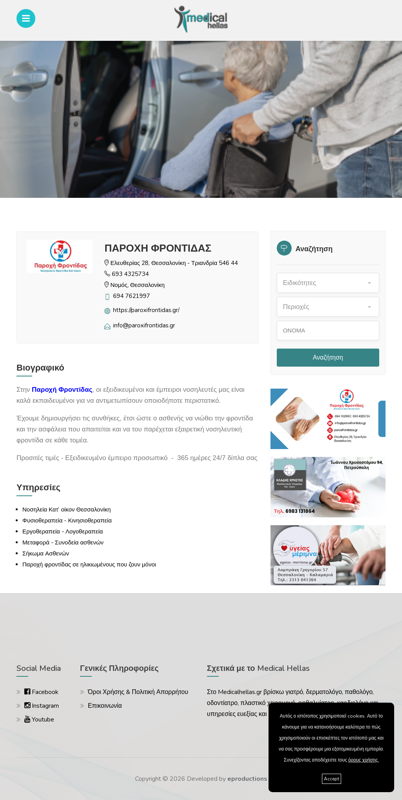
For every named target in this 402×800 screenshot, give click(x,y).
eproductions (247, 778)
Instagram (41, 705)
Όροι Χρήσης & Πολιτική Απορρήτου (138, 692)
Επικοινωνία (105, 705)
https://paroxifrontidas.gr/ (146, 310)
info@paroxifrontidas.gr (144, 325)
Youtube (39, 719)
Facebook (41, 692)
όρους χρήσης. (363, 760)
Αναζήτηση (328, 357)
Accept (331, 779)
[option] (201, 119)
